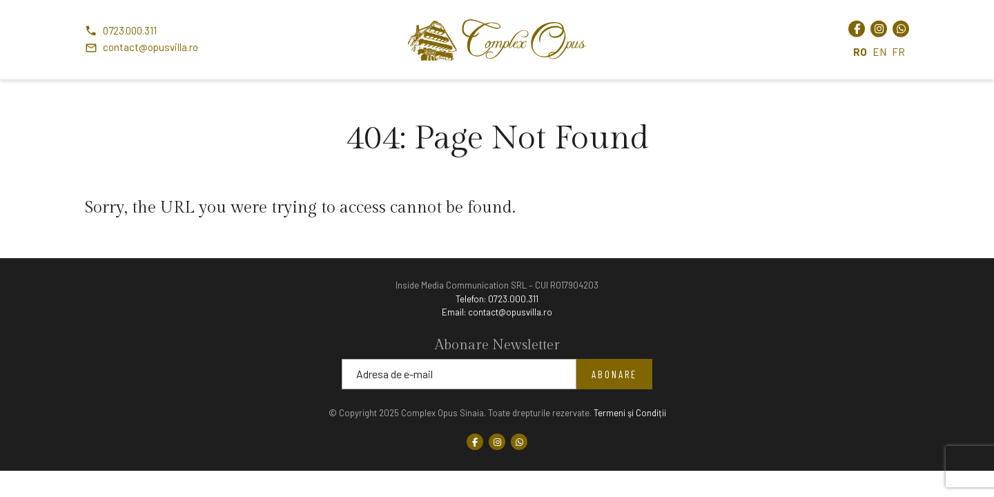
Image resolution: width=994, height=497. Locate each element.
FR (898, 51)
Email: (497, 312)
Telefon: (497, 298)
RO (860, 51)
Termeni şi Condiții (630, 412)
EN (879, 51)
